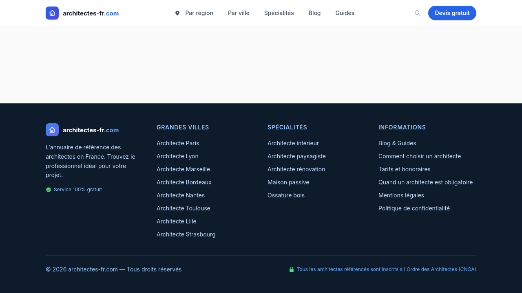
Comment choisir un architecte (419, 156)
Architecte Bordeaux (184, 182)
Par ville (239, 12)
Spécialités (279, 12)
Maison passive (288, 182)
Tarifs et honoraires (404, 169)
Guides (345, 12)
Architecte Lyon (178, 156)
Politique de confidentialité (414, 208)
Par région (194, 12)
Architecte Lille (177, 221)
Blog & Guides (397, 143)
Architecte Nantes (181, 195)
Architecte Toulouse (183, 208)
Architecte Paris (178, 143)
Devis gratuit (452, 12)
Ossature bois (286, 195)
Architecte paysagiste (297, 156)
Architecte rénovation (296, 169)
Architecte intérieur (293, 143)
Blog (315, 12)
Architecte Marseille (183, 169)
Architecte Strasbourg (186, 234)
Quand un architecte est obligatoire (425, 182)
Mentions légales (401, 195)
